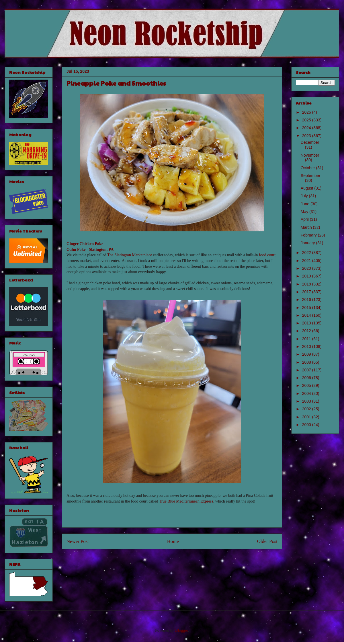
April (305, 219)
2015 (307, 307)
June (305, 204)
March (307, 227)
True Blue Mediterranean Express (186, 501)
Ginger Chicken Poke (85, 244)
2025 (307, 120)
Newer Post (78, 541)
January (308, 243)
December (310, 142)
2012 (307, 330)
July (305, 196)
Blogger (181, 630)
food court (267, 255)
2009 (307, 354)
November (310, 155)
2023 (307, 135)
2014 (307, 315)
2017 (307, 292)
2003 (307, 401)
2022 (307, 252)
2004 (307, 393)
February (309, 235)
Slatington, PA (101, 249)
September (310, 175)
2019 (307, 276)
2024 (307, 127)
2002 (307, 409)
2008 (307, 362)
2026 (307, 112)
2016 (307, 299)
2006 (307, 377)
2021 (307, 260)
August (307, 188)
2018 (307, 284)
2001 (307, 417)
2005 (307, 385)
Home (173, 541)
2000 (307, 424)
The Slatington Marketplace (129, 255)
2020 (307, 268)
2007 (307, 370)
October (308, 168)
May (305, 211)
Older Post (267, 541)
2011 (307, 338)
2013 (307, 323)
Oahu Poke (76, 249)
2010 (307, 346)
